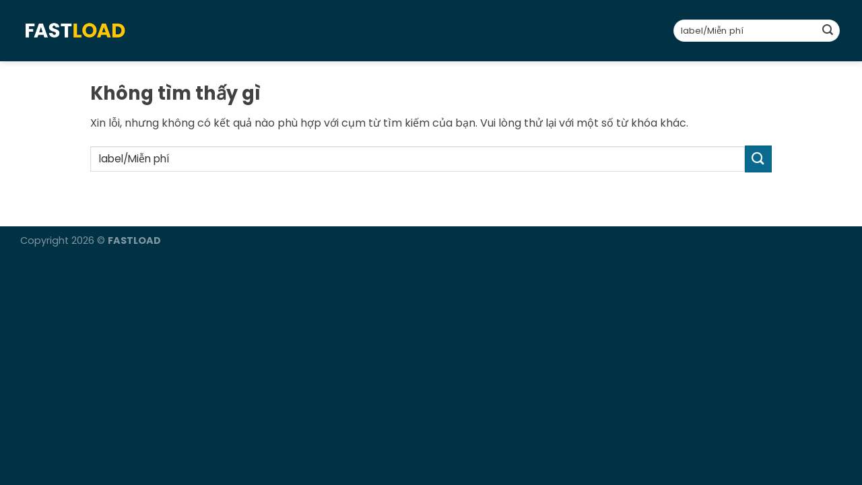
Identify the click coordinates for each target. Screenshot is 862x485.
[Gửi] (827, 31)
